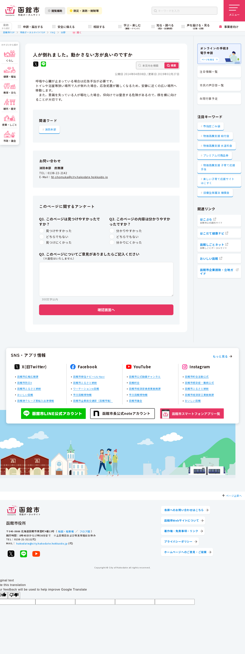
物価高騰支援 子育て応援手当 (218, 167)
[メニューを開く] (234, 10)
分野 (63, 32)
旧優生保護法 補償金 (216, 193)
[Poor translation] (14, 595)
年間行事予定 (209, 99)
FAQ (53, 32)
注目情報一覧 (209, 72)
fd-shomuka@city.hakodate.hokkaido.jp (79, 177)
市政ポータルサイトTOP (32, 32)
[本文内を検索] (158, 65)
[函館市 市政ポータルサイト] (22, 11)
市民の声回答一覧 (212, 85)
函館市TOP (9, 32)
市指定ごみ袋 (211, 126)
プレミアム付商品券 (216, 155)
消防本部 (50, 129)
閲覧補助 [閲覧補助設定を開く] (55, 11)
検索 (173, 65)
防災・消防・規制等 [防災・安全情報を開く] (84, 11)
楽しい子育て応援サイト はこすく (217, 181)
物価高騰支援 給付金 (216, 136)
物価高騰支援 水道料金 (217, 146)
